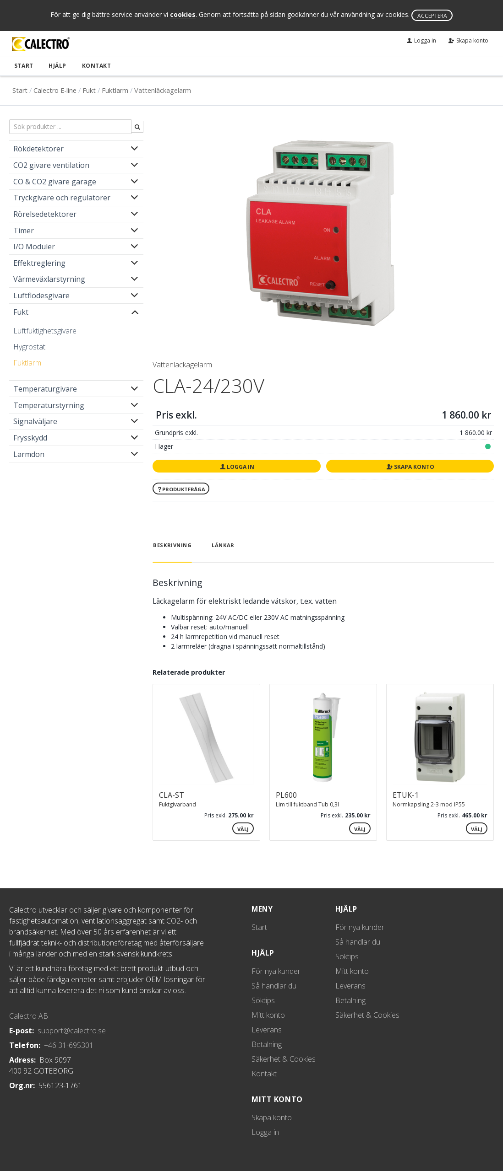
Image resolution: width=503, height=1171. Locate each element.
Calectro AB (28, 1015)
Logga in (236, 466)
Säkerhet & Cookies (284, 1058)
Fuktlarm (115, 90)
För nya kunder (276, 971)
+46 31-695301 (68, 1045)
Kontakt (92, 65)
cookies (183, 15)
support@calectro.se (72, 1030)
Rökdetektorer (38, 148)
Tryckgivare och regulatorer (61, 197)
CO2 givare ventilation (51, 165)
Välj (243, 828)
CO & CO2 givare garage (54, 181)
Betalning (267, 1044)
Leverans (267, 1029)
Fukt (89, 90)
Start (22, 65)
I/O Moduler (34, 246)
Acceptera (432, 16)
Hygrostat (29, 346)
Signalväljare (35, 421)
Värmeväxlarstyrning (49, 279)
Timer (23, 230)
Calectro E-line (55, 90)
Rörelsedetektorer (45, 214)
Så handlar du (274, 985)
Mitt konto (268, 1015)
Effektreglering (39, 262)
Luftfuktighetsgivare (45, 330)
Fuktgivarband (177, 804)
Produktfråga (181, 488)
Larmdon (28, 453)
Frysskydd (30, 437)
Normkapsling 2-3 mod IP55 (429, 804)
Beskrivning (172, 544)
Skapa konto (410, 466)
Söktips (263, 1000)
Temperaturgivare (45, 388)
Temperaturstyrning (48, 404)
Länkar (223, 544)
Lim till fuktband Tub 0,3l (307, 804)
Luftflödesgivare (41, 295)
